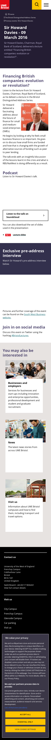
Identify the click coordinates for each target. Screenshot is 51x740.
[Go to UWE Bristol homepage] (6, 14)
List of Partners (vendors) (16, 707)
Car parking (10, 622)
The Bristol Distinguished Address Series (20, 17)
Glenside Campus (13, 618)
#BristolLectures (20, 335)
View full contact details (15, 588)
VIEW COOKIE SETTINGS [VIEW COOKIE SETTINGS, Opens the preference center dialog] (25, 729)
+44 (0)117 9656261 (25, 585)
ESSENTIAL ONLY (25, 722)
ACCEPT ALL (25, 714)
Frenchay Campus (13, 613)
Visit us (7, 627)
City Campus (10, 608)
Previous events (11, 21)
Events (11, 14)
